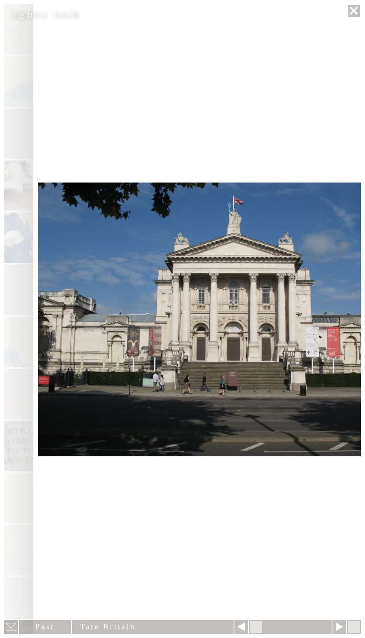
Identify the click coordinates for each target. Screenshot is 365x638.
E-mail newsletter (11, 627)
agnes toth (47, 14)
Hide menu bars (354, 627)
